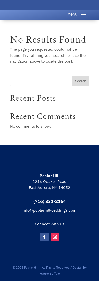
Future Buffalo (49, 273)
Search (80, 81)
